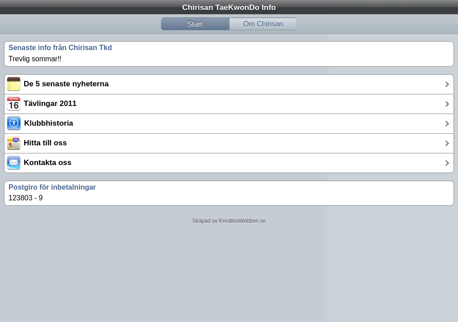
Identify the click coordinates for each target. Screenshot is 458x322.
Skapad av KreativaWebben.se (229, 221)
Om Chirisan (263, 24)
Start (195, 24)
